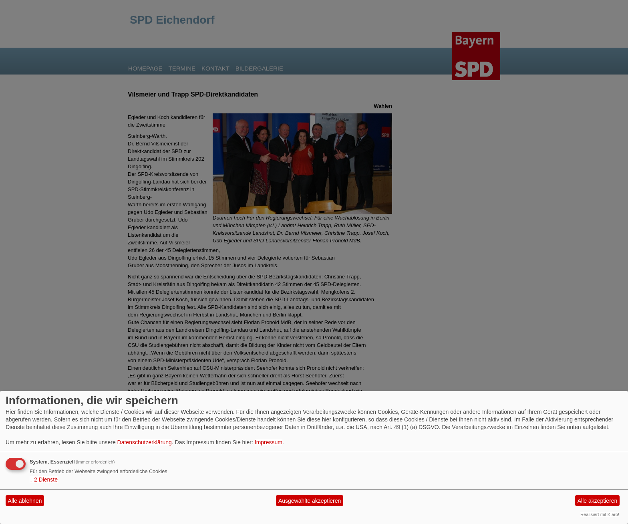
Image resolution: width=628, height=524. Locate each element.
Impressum (268, 442)
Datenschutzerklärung (144, 442)
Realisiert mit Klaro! (599, 514)
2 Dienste (44, 479)
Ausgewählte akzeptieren (309, 501)
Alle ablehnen (25, 501)
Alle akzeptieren (598, 501)
